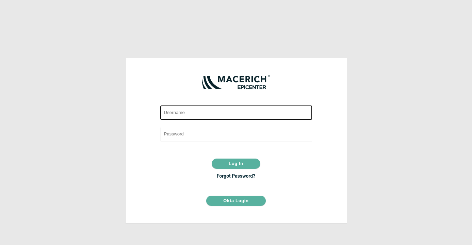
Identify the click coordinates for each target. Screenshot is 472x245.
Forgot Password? (236, 176)
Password (236, 123)
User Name (236, 102)
